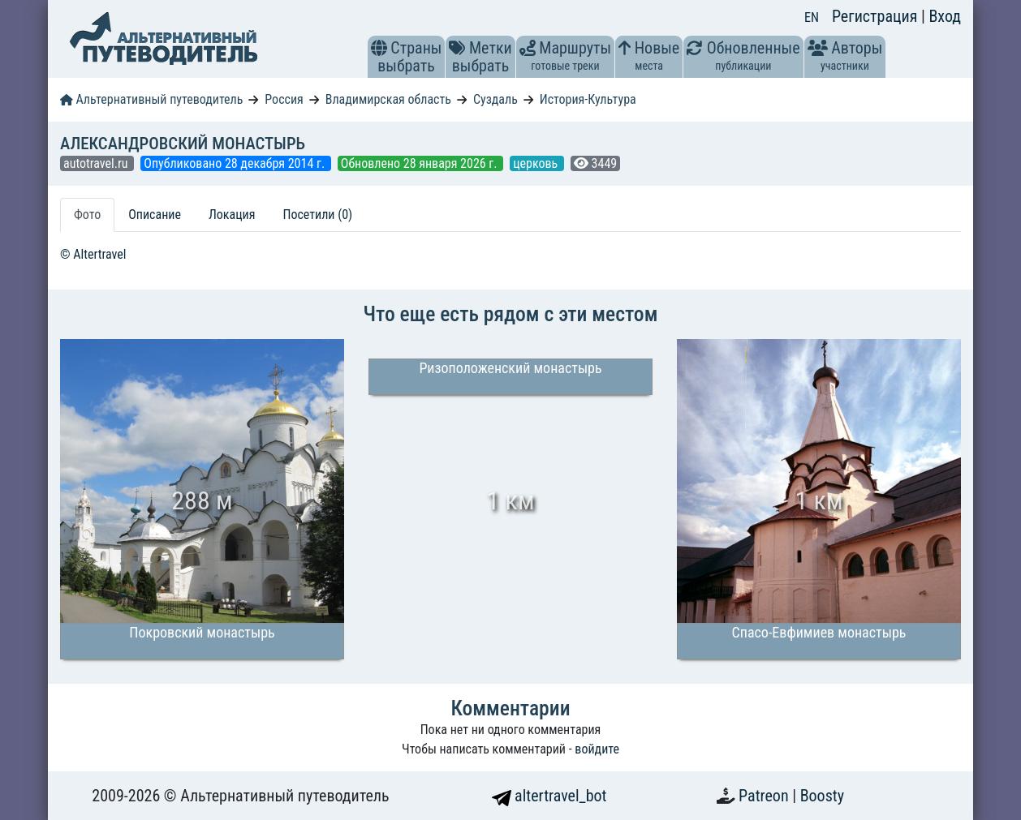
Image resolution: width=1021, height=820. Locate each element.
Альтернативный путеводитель (151, 99)
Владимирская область (388, 99)
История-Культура (588, 99)
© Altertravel (93, 254)
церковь (537, 163)
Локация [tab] (232, 214)
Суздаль (495, 99)
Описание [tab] (154, 214)
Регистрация (876, 16)
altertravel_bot (549, 795)
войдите (597, 749)
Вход (944, 16)
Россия (284, 99)
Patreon (765, 795)
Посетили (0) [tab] (317, 214)
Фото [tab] (87, 214)
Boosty (822, 795)
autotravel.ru (97, 163)
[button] (379, 48)
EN (811, 17)
